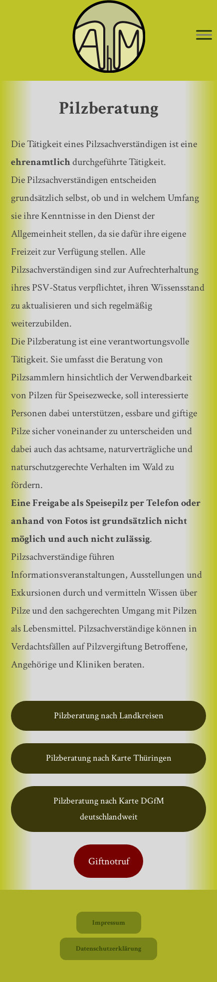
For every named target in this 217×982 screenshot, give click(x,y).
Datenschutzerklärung (108, 948)
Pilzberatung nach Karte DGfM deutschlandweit (108, 808)
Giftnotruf (108, 861)
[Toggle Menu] (204, 34)
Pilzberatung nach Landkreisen (109, 715)
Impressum (108, 922)
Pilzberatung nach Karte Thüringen (109, 758)
